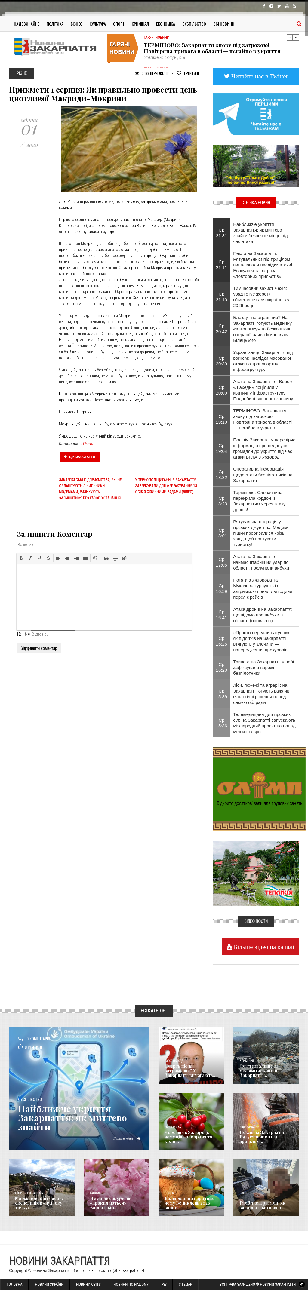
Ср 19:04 (221, 448)
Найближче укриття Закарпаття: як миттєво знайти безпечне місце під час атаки (260, 233)
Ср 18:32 (221, 474)
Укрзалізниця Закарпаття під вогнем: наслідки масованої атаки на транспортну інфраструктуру (263, 361)
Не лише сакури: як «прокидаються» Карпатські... (111, 1203)
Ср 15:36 (221, 722)
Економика (173, 1127)
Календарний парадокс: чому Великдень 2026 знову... (190, 1203)
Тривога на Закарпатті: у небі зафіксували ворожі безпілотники (263, 667)
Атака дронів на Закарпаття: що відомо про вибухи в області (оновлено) (262, 615)
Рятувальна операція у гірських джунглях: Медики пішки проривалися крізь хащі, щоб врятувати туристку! (260, 533)
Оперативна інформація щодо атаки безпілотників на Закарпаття (263, 474)
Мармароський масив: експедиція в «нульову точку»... (39, 1203)
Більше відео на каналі (263, 947)
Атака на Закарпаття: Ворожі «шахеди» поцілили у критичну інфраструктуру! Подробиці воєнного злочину (263, 390)
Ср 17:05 (221, 562)
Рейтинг (188, 73)
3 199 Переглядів (152, 73)
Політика (55, 23)
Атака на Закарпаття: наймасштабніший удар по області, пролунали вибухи (261, 562)
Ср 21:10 (221, 296)
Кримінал (140, 23)
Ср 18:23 (221, 501)
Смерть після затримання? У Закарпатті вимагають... (191, 1070)
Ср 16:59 (221, 588)
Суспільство (194, 23)
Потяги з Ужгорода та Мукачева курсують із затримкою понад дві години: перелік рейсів (263, 588)
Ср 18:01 (221, 532)
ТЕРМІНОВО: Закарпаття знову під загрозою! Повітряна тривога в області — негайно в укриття (212, 48)
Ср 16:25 (221, 641)
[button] (21, 558)
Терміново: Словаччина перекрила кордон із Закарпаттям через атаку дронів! (259, 501)
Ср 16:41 (221, 614)
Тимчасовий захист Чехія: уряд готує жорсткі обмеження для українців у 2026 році (261, 297)
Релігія (169, 1193)
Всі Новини (223, 23)
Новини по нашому (29, 1193)
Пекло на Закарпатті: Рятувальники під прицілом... (262, 1136)
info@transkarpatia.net (125, 1270)
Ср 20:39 (221, 360)
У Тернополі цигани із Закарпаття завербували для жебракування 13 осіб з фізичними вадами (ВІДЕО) (166, 486)
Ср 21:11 (221, 264)
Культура (98, 23)
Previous (290, 37)
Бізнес (76, 23)
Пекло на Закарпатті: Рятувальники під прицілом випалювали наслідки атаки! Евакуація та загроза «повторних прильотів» (262, 265)
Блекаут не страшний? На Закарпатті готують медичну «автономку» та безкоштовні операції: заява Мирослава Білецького (262, 329)
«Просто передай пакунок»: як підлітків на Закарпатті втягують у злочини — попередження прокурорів (262, 641)
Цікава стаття (79, 457)
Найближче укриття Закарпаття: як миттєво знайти (72, 1118)
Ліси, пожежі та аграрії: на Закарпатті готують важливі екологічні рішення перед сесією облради (261, 694)
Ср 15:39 (221, 693)
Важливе (96, 1193)
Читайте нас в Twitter (259, 76)
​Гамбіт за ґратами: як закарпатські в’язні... (262, 1205)
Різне (88, 443)
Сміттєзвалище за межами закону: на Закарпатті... (259, 1070)
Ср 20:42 (221, 328)
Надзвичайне (26, 23)
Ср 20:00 (221, 390)
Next (296, 37)
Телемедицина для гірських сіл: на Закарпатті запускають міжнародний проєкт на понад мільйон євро (264, 723)
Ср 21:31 (221, 232)
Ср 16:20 (221, 667)
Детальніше (126, 1138)
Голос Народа (174, 1061)
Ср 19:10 (221, 419)
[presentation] (21, 558)
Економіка (165, 23)
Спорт (119, 23)
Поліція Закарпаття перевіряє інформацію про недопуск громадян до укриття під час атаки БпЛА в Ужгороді (264, 448)
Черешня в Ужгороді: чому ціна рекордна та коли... (188, 1136)
